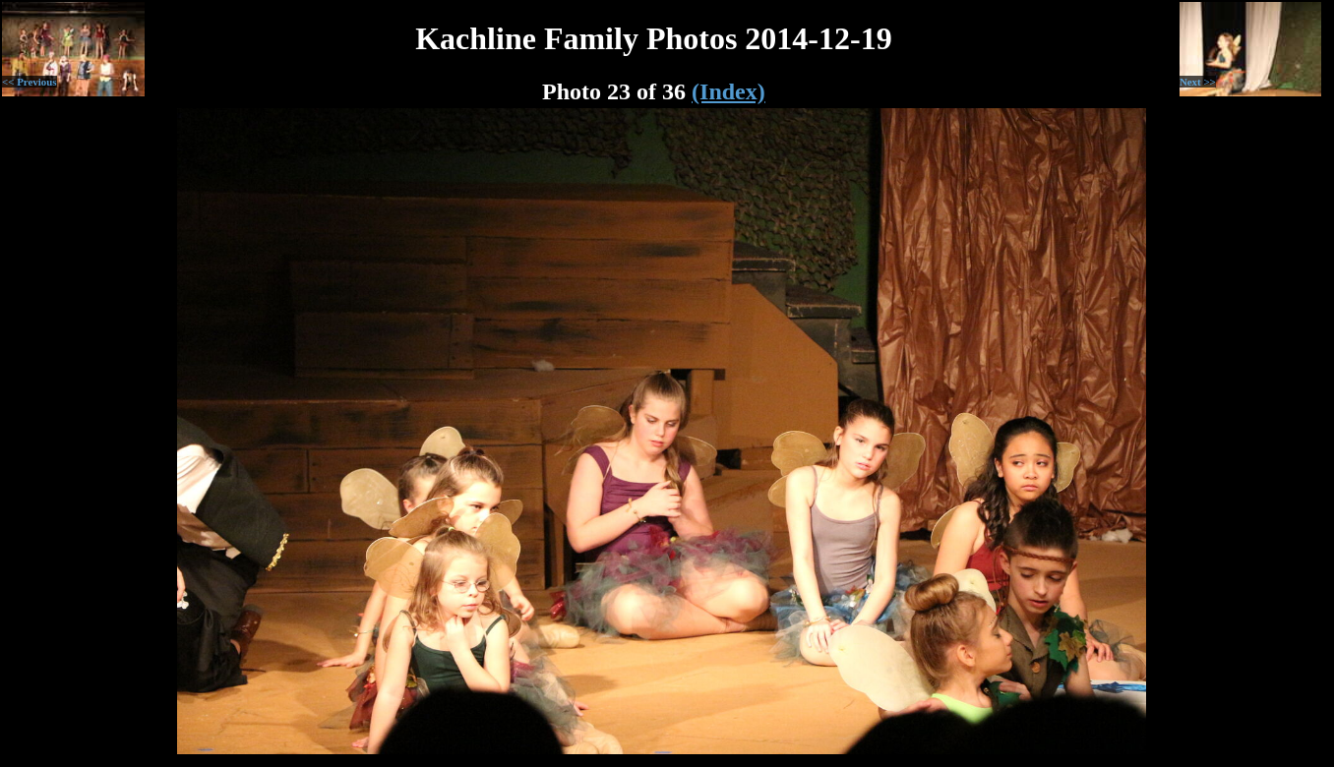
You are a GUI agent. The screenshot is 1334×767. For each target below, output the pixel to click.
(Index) (728, 91)
